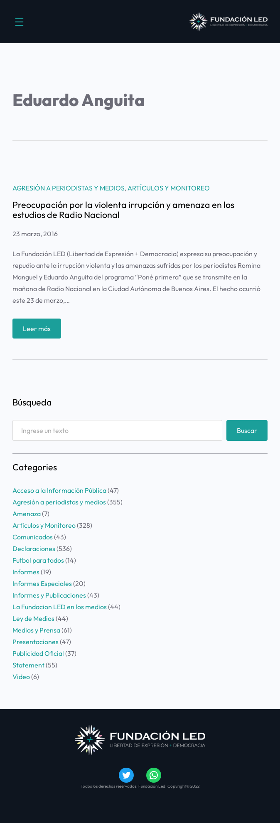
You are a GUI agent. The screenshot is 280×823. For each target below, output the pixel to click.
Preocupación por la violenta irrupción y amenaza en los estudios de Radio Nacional (123, 210)
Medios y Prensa (36, 630)
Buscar (247, 430)
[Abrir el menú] (19, 22)
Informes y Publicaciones (49, 595)
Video (21, 676)
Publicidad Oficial (38, 653)
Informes (25, 572)
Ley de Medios (33, 618)
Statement (28, 665)
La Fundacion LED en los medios (59, 607)
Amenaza (26, 513)
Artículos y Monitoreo (169, 188)
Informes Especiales (42, 583)
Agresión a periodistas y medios (68, 188)
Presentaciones (35, 642)
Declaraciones (33, 548)
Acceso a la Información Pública (59, 490)
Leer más (39, 330)
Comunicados (32, 537)
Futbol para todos (38, 560)
